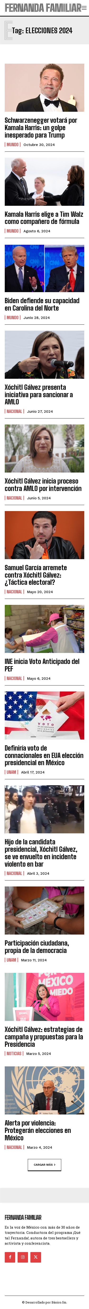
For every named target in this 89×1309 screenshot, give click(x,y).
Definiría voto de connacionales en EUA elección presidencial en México (44, 755)
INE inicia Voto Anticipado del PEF (42, 665)
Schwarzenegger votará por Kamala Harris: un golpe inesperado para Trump (41, 127)
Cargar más (44, 1165)
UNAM (11, 772)
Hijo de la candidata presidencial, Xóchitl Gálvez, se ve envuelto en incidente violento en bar (41, 853)
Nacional (14, 411)
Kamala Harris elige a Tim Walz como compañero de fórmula (44, 218)
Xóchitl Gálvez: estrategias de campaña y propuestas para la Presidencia (44, 1036)
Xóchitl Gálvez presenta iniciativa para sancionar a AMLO (39, 394)
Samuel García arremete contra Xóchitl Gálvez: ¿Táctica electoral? (36, 574)
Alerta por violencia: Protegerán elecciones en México (38, 1130)
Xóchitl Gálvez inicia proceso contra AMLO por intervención (43, 484)
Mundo (13, 144)
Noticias (14, 1053)
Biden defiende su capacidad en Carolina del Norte (42, 304)
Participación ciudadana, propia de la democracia (37, 946)
